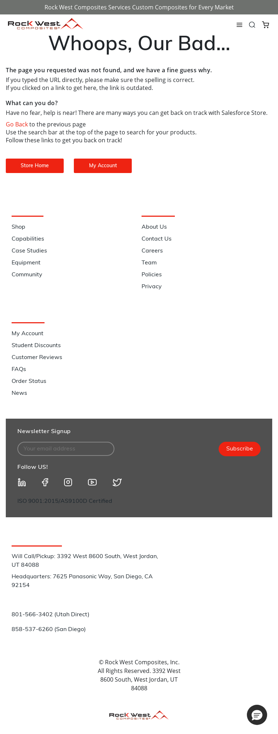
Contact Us (157, 239)
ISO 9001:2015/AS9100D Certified (64, 501)
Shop (18, 227)
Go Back (17, 124)
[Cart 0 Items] (265, 24)
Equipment (26, 263)
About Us (154, 227)
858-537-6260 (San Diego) (49, 629)
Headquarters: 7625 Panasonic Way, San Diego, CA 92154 (82, 581)
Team (149, 263)
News (19, 393)
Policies (152, 275)
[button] (257, 715)
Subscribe (239, 449)
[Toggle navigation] (239, 25)
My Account (27, 334)
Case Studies (29, 251)
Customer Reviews (37, 357)
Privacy (152, 287)
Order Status (29, 381)
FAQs (19, 369)
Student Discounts (36, 346)
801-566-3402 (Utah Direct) (50, 615)
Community (27, 275)
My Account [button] (103, 166)
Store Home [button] (35, 166)
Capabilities (28, 239)
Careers (152, 251)
